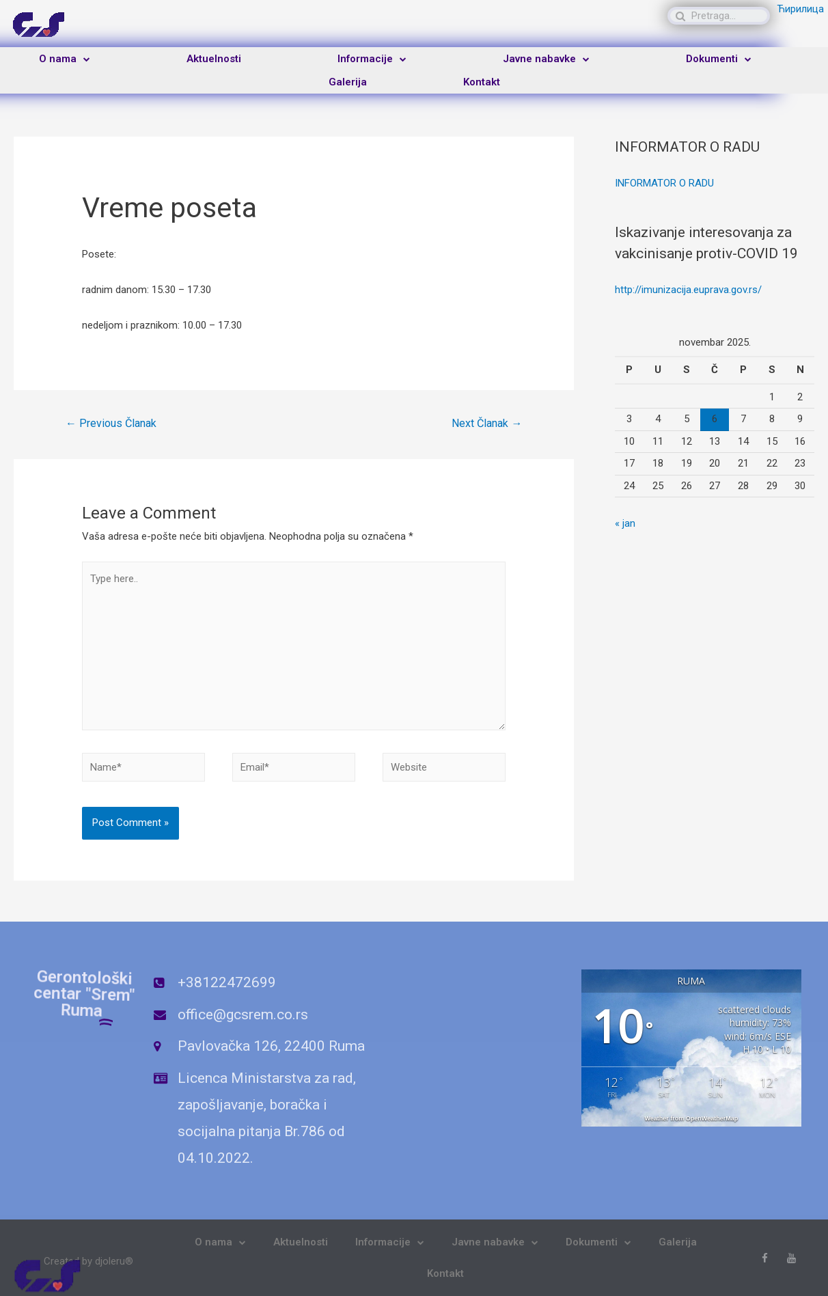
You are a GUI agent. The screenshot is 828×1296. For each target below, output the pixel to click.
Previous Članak (111, 423)
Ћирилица (800, 9)
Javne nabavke (546, 59)
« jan (625, 523)
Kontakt (481, 82)
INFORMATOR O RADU (664, 183)
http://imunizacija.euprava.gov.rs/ (688, 290)
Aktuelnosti (214, 59)
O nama (64, 59)
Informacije (371, 59)
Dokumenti (718, 59)
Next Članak (487, 423)
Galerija (348, 82)
